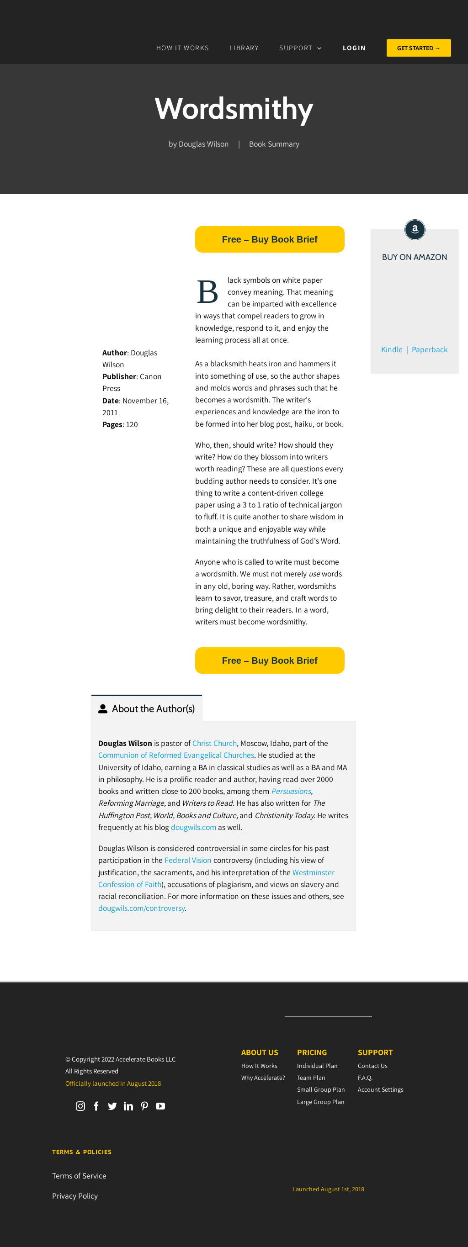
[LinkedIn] (128, 1106)
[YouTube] (160, 1106)
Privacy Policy (75, 1195)
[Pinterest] (144, 1106)
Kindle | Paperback (414, 349)
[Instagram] (80, 1106)
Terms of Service (79, 1175)
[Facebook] (96, 1106)
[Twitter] (112, 1106)
